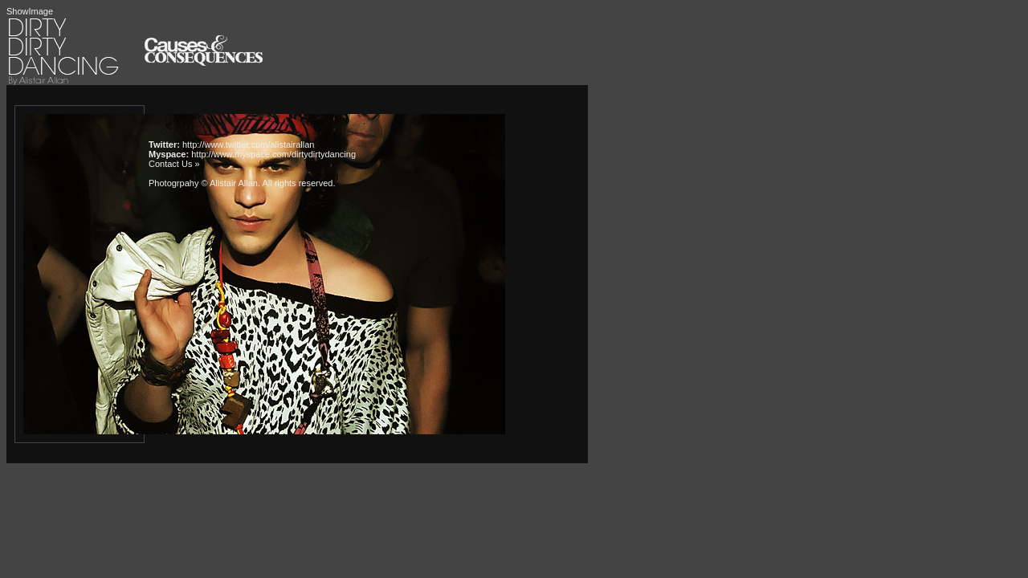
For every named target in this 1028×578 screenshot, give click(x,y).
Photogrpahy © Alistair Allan (203, 183)
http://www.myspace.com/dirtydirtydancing (273, 154)
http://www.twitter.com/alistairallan (248, 144)
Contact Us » (174, 164)
